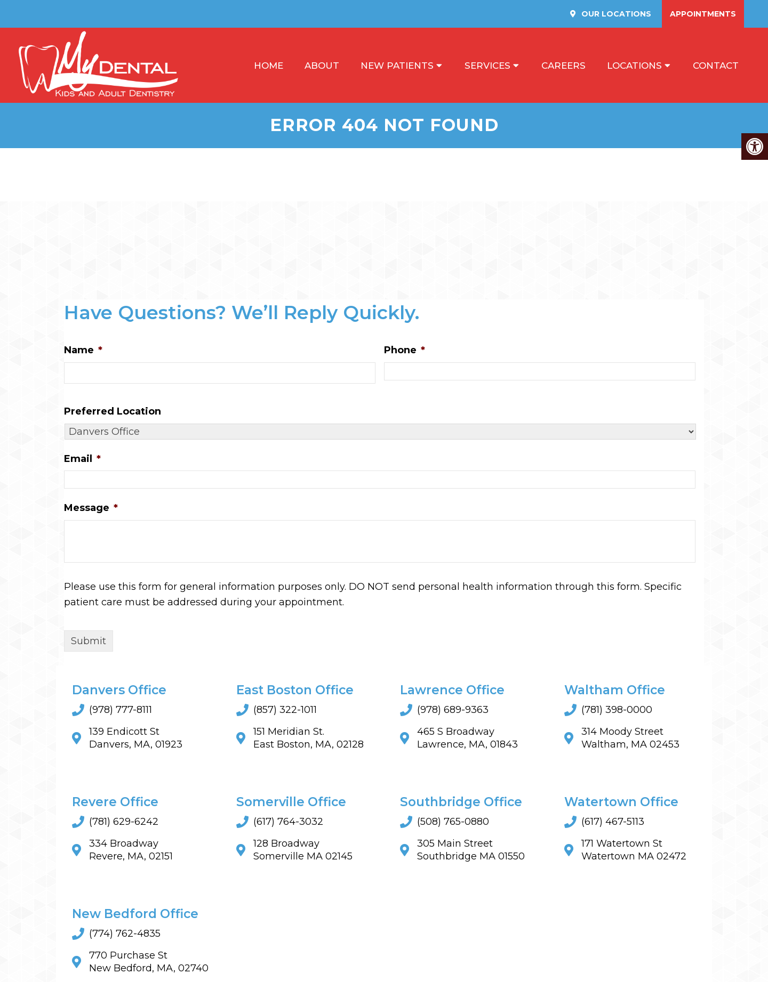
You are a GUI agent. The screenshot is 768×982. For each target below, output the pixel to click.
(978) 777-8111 (120, 710)
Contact (716, 65)
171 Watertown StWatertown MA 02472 (633, 850)
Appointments (703, 14)
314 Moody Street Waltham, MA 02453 (630, 738)
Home (268, 65)
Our (615, 14)
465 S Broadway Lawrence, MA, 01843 (467, 738)
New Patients (397, 65)
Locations (634, 65)
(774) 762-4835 (125, 933)
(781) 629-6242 (123, 821)
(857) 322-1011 (285, 710)
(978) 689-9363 (453, 710)
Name (83, 350)
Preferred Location (112, 411)
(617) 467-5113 (612, 821)
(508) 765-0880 (453, 821)
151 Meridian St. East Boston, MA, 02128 (308, 738)
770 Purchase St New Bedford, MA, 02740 (149, 961)
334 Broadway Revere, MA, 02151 (131, 850)
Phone (404, 350)
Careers (563, 65)
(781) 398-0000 (616, 710)
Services (487, 65)
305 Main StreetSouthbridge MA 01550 (471, 850)
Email (82, 459)
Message (91, 508)
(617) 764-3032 (288, 821)
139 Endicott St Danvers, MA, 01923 (135, 738)
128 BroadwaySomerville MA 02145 (303, 850)
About (322, 65)
